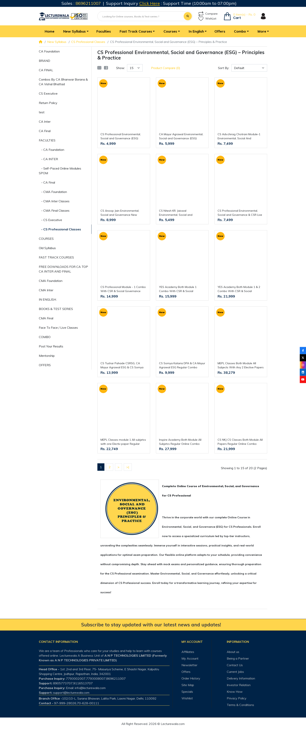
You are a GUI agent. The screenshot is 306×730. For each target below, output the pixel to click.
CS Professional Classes (88, 42)
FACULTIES (47, 140)
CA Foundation (49, 51)
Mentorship (47, 356)
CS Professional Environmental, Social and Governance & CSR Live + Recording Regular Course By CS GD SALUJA (240, 213)
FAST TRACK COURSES (56, 257)
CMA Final (46, 318)
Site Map (187, 685)
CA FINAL (46, 70)
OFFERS (45, 365)
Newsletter (189, 665)
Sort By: (223, 68)
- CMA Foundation (53, 192)
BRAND (44, 61)
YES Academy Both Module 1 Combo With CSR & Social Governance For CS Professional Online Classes (180, 289)
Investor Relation (239, 685)
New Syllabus (56, 42)
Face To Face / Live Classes (58, 327)
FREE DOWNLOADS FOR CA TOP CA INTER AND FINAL (63, 269)
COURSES (46, 239)
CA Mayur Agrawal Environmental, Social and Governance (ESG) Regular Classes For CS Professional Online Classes (181, 136)
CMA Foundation (50, 281)
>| (127, 467)
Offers (185, 672)
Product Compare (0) (165, 68)
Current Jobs (235, 672)
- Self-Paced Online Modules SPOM (60, 170)
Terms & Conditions (240, 705)
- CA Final (47, 182)
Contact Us (235, 665)
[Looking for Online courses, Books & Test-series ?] (141, 16)
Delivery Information (241, 678)
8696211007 (88, 3)
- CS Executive (50, 220)
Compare (208, 13)
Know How (235, 692)
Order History (190, 678)
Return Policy (48, 103)
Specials (187, 692)
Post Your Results (51, 346)
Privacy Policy (236, 698)
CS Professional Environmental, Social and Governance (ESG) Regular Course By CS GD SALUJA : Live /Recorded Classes (123, 136)
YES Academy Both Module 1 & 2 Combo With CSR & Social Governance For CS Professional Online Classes (239, 289)
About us (233, 652)
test (41, 112)
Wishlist (187, 698)
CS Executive (48, 93)
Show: (120, 68)
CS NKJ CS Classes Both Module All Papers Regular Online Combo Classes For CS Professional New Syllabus (240, 442)
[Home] (40, 42)
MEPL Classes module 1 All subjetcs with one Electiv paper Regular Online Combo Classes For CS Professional (123, 442)
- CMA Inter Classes (54, 201)
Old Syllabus (47, 248)
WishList (207, 18)
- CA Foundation (51, 150)
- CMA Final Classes (54, 210)
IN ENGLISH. (48, 299)
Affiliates (187, 652)
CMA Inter (46, 290)
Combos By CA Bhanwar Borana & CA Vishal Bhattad (63, 81)
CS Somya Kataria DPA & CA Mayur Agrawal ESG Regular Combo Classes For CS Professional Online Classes (182, 365)
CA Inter (45, 121)
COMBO (45, 337)
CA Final (45, 131)
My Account (189, 658)
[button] (75, 31)
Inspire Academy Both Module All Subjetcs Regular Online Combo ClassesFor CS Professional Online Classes (181, 442)
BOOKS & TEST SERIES (56, 309)
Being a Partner (238, 658)
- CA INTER (48, 159)
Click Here (149, 3)
